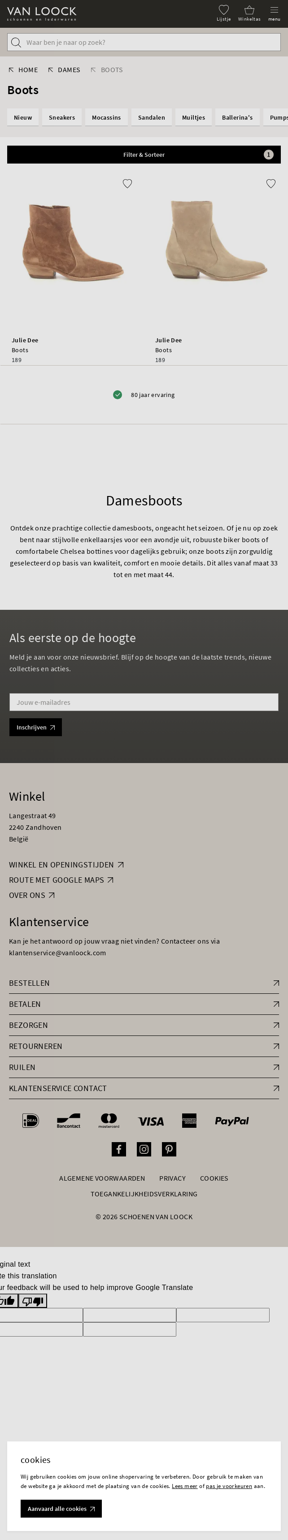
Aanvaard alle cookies (61, 1509)
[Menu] (274, 13)
